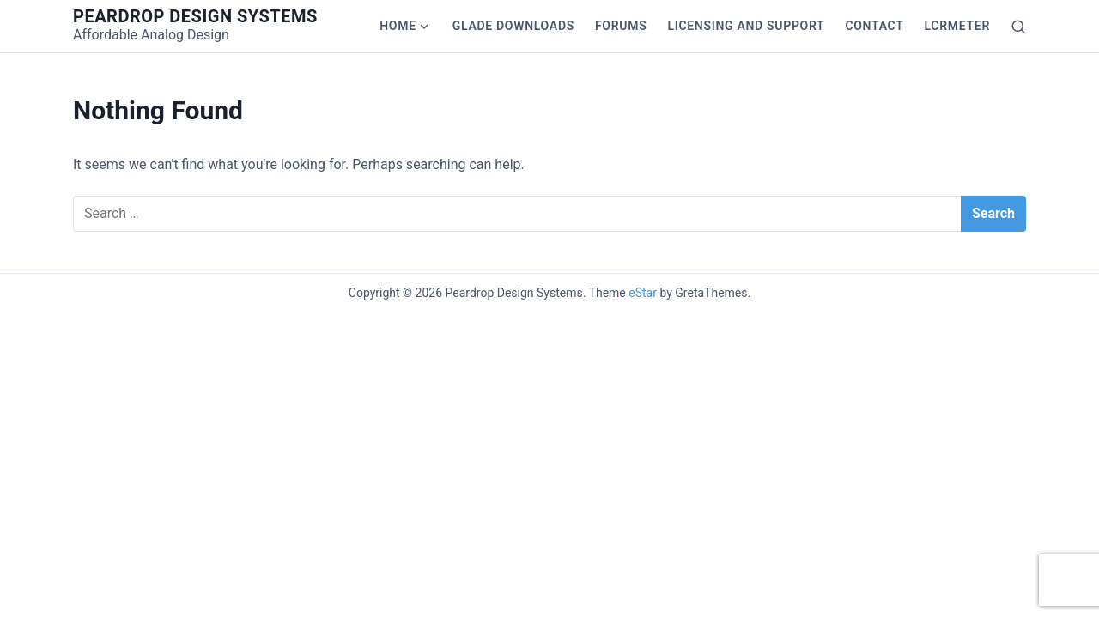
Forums (621, 26)
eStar (642, 293)
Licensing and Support (745, 26)
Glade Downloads (513, 26)
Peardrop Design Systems (195, 16)
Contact (874, 26)
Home (397, 26)
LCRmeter (957, 26)
